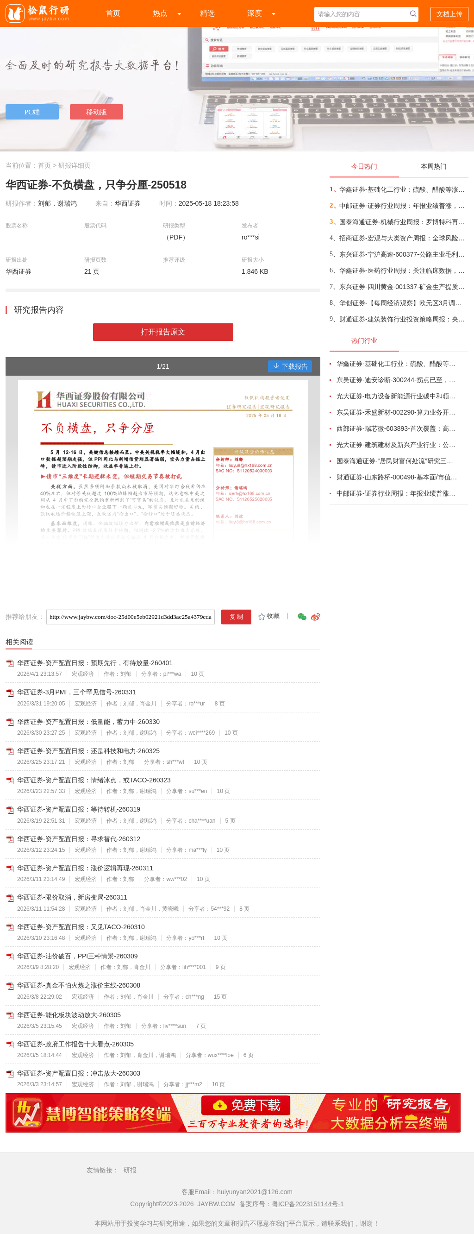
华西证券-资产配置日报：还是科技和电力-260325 (88, 751)
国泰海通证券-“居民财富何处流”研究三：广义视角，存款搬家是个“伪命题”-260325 (397, 461)
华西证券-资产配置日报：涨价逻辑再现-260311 (85, 868)
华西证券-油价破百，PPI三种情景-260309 (77, 956)
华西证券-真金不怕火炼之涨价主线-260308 (78, 985)
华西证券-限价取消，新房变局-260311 (72, 897)
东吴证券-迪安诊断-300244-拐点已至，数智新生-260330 (397, 380)
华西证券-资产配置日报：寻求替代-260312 (78, 839)
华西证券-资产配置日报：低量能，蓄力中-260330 (88, 721)
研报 (130, 1170)
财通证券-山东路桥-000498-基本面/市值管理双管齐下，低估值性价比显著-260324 (397, 477)
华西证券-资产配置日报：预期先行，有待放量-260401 (95, 663)
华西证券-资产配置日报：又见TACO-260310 (81, 927)
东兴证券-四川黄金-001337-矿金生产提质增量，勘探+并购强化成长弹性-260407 (403, 286)
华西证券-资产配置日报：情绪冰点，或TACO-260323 (94, 780)
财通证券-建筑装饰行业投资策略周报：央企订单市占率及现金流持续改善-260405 (403, 319)
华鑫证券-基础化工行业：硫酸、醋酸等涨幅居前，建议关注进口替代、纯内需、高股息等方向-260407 (403, 189)
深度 (254, 13)
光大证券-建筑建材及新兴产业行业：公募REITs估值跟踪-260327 (397, 444)
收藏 (268, 615)
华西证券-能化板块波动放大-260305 (69, 1015)
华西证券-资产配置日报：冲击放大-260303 (78, 1073)
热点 (160, 13)
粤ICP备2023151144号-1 (308, 1204)
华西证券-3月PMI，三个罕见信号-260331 (76, 692)
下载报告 (290, 366)
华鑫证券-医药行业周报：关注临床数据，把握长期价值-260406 (403, 270)
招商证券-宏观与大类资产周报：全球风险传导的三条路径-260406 (403, 238)
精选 (207, 13)
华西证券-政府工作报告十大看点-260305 (75, 1044)
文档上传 (449, 14)
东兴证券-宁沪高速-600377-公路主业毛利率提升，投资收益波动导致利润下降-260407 (403, 254)
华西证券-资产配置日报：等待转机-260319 (78, 809)
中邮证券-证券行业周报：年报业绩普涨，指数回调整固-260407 (403, 205)
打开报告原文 (163, 332)
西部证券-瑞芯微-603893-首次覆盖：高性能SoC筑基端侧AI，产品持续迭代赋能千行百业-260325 (397, 428)
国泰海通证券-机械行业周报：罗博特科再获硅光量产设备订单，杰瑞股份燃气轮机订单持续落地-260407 (403, 222)
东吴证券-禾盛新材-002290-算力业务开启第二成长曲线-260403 (397, 412)
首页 (113, 13)
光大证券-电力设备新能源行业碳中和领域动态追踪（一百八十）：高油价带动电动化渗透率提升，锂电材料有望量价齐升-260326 (397, 396)
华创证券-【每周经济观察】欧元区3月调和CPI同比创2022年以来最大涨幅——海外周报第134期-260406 (403, 303)
